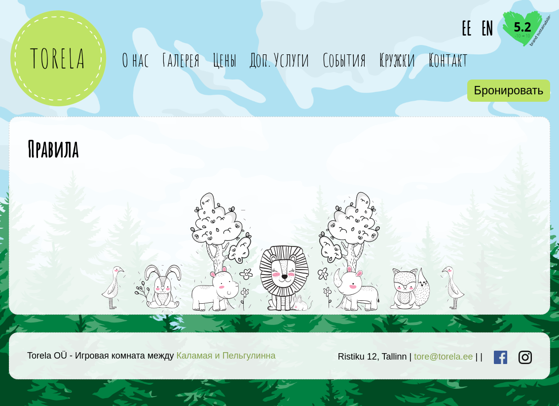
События (344, 59)
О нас (135, 59)
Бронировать (509, 90)
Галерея (181, 59)
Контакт (448, 59)
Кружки (397, 59)
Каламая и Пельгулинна (225, 356)
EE (466, 28)
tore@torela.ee (443, 357)
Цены (225, 59)
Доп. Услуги (279, 59)
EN (487, 28)
